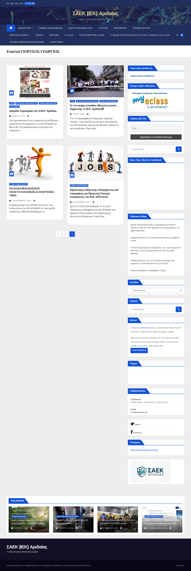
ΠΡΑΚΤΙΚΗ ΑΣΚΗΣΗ (19, 35)
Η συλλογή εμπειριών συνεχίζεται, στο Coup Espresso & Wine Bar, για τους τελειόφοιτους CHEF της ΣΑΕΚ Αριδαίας (156, 250)
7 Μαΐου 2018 (78, 114)
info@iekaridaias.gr (139, 412)
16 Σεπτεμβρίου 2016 (22, 201)
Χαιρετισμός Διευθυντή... (143, 75)
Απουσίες (54, 35)
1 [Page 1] (65, 234)
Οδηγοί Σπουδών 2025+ (80, 28)
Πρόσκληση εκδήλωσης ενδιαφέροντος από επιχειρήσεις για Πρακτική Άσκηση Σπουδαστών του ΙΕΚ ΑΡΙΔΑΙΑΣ (94, 193)
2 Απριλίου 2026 (21, 528)
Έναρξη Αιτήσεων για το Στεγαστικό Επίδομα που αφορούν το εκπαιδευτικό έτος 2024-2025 (162, 523)
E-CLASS (69, 35)
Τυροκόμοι (14, 107)
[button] (177, 35)
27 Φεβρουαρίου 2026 (157, 528)
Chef (12, 103)
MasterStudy (146, 327)
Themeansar (85, 565)
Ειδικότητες (25, 28)
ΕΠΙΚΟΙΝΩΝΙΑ (120, 28)
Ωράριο (39, 35)
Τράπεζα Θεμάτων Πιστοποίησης (27, 42)
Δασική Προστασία (19, 516)
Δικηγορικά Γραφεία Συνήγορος (144, 450)
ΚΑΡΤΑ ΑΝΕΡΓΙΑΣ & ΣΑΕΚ (91, 35)
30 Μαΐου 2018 (18, 116)
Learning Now (139, 350)
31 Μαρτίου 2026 (66, 528)
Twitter (136, 424)
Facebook (136, 432)
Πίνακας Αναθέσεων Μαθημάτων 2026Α (148, 270)
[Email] (156, 128)
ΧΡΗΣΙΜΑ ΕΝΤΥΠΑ (141, 28)
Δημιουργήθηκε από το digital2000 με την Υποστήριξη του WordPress (35, 565)
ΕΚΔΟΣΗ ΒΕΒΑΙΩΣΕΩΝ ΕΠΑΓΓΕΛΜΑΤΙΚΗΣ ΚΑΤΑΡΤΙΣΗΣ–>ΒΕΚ (32, 192)
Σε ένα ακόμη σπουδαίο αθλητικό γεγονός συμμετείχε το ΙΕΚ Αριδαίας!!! (93, 107)
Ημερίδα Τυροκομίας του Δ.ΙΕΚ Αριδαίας (32, 111)
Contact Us (180, 565)
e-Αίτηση (103, 28)
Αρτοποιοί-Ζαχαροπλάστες (26, 103)
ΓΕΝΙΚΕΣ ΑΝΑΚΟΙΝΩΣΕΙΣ (51, 28)
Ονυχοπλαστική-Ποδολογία (67, 516)
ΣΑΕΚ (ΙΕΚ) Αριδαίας (95, 13)
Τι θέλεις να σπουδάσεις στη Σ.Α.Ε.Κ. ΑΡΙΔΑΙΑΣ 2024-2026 (140, 35)
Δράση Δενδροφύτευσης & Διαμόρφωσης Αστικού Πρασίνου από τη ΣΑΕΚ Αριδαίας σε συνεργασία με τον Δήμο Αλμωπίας (155, 227)
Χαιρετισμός (56, 42)
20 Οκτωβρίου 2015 (81, 202)
